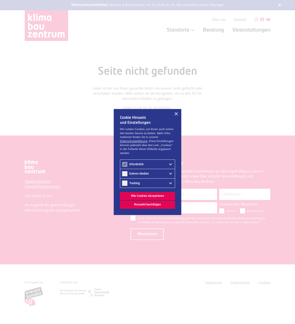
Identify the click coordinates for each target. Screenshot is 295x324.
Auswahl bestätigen (147, 204)
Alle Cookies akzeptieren (147, 195)
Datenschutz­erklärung (134, 141)
